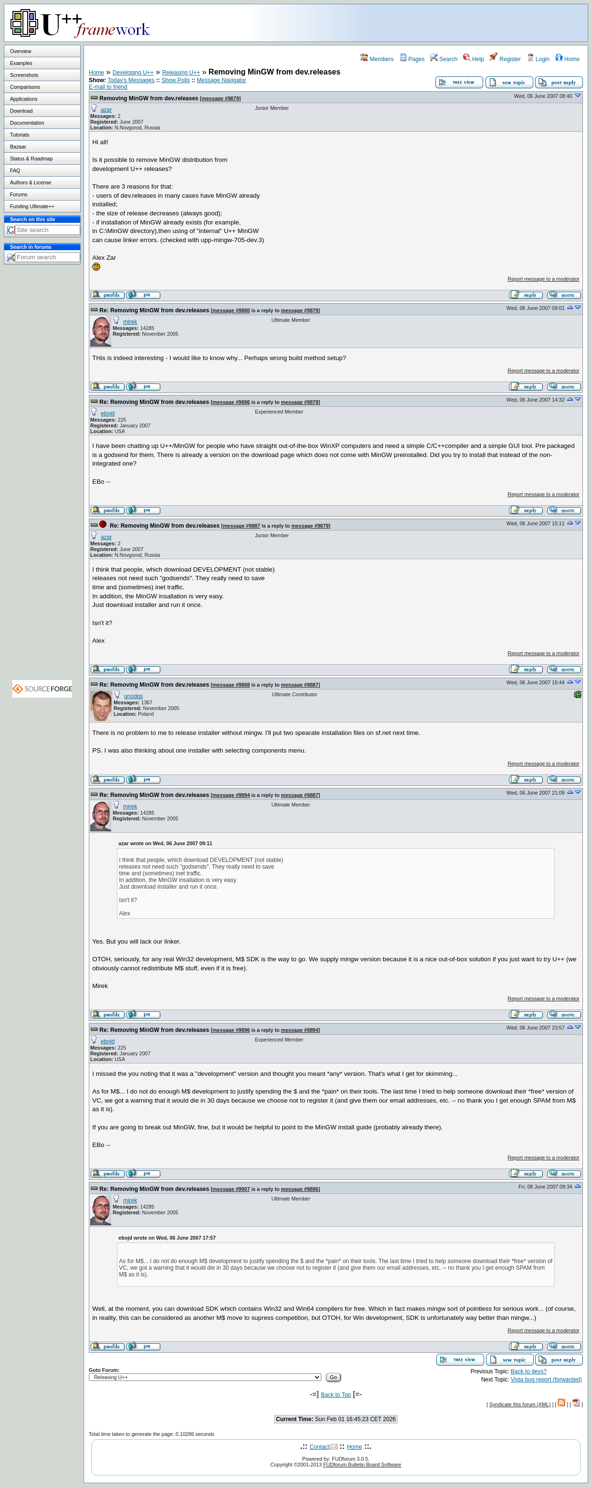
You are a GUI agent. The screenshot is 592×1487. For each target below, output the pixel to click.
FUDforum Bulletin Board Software (362, 1464)
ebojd (108, 413)
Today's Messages (130, 80)
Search (443, 59)
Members (376, 59)
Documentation (27, 123)
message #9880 (231, 310)
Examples (21, 63)
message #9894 (231, 795)
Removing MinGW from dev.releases (148, 98)
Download (21, 111)
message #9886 (231, 402)
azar (106, 109)
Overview (20, 51)
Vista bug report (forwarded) (546, 1379)
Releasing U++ (181, 72)
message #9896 (231, 1030)
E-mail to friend (108, 87)
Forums (18, 194)
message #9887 (241, 526)
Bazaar (18, 146)
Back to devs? (529, 1371)
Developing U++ (133, 72)
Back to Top (335, 1394)
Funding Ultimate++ (32, 206)
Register (505, 59)
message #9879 (220, 98)
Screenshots (24, 75)
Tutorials (19, 135)
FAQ (15, 170)
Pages (411, 59)
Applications (23, 99)
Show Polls (175, 80)
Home (567, 59)
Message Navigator (221, 80)
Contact (319, 1447)
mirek (130, 322)
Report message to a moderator (543, 279)
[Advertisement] (468, 22)
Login (538, 59)
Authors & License (30, 182)
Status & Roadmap (31, 158)
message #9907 (231, 1189)
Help (473, 59)
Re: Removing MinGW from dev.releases (154, 310)
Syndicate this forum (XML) (520, 1404)
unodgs (133, 696)
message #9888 (231, 685)
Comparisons (25, 87)
